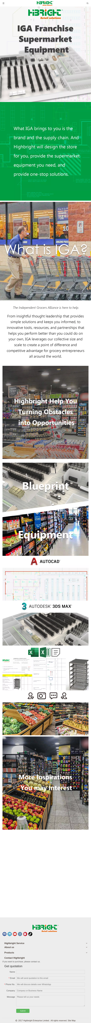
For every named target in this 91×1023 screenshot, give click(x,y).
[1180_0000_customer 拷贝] (45, 712)
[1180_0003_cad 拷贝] (45, 578)
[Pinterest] (25, 934)
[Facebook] (4, 934)
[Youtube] (15, 934)
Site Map (72, 1020)
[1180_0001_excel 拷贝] (45, 668)
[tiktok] (30, 934)
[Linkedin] (10, 934)
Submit (23, 1011)
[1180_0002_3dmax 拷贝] (45, 623)
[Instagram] (20, 934)
